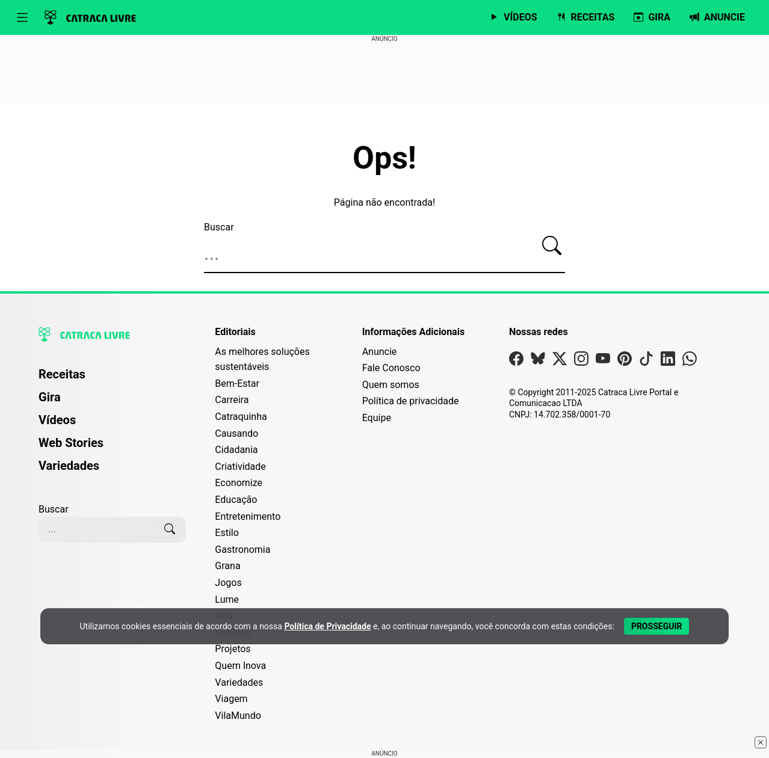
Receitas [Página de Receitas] (62, 374)
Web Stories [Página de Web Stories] (71, 443)
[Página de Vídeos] (513, 17)
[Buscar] (552, 246)
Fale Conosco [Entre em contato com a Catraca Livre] (391, 368)
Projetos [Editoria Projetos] (232, 649)
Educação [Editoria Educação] (236, 499)
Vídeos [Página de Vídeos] (57, 420)
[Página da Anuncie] (717, 17)
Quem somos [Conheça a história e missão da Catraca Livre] (390, 384)
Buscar (219, 227)
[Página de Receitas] (586, 17)
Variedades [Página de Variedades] (69, 465)
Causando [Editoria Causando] (236, 433)
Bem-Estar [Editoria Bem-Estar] (237, 383)
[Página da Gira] (652, 17)
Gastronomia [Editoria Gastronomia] (242, 549)
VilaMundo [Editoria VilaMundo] (238, 715)
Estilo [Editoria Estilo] (227, 532)
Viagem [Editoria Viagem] (231, 698)
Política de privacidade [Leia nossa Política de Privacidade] (410, 401)
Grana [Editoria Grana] (227, 566)
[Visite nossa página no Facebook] (516, 361)
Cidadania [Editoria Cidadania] (236, 449)
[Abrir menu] (22, 17)
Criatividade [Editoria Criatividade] (240, 466)
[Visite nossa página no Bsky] (538, 361)
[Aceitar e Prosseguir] (657, 626)
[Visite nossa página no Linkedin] (668, 361)
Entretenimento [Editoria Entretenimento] (247, 516)
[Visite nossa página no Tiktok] (646, 361)
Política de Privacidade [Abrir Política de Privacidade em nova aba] (327, 626)
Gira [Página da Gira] (50, 397)
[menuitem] (112, 379)
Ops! (384, 158)
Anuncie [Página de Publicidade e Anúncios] (379, 351)
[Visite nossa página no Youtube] (603, 361)
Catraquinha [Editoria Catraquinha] (241, 416)
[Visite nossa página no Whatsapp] (689, 361)
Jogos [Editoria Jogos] (228, 582)
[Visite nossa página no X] (559, 361)
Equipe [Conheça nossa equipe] (376, 418)
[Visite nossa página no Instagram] (581, 361)
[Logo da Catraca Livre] (90, 17)
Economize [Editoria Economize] (238, 482)
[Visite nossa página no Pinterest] (624, 361)
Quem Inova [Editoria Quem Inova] (240, 665)
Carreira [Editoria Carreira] (232, 399)
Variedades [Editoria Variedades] (239, 682)
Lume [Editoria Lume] (227, 599)
